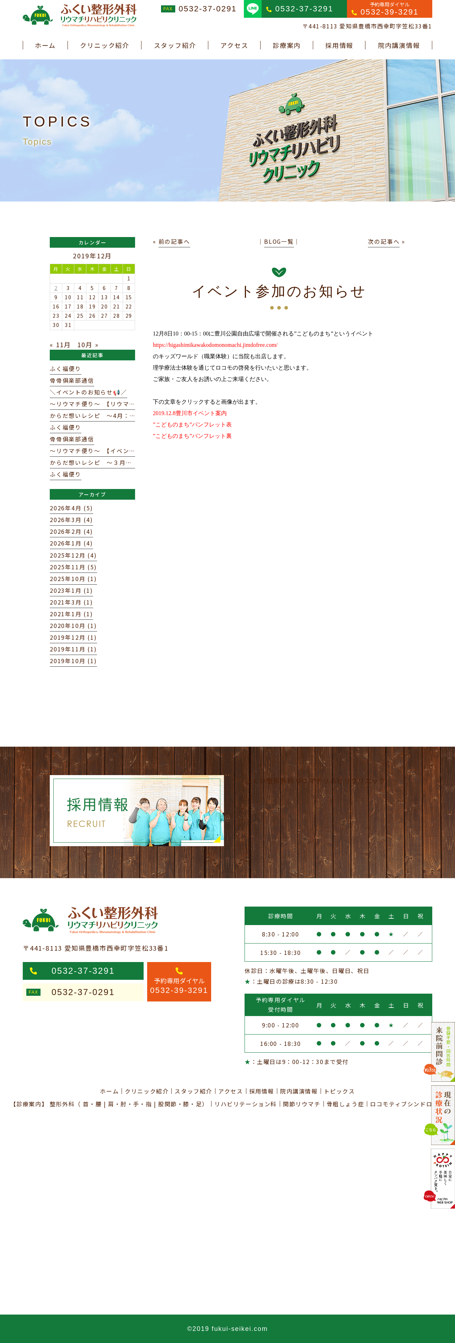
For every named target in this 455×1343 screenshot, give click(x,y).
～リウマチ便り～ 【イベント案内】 (102, 451)
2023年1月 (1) (71, 590)
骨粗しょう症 (345, 1104)
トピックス (339, 1091)
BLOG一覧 (279, 241)
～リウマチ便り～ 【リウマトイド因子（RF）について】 (131, 404)
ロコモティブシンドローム (407, 1104)
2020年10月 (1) (73, 626)
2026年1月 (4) (71, 543)
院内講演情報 (399, 45)
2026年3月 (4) (71, 520)
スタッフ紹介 (175, 45)
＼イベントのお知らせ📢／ (88, 392)
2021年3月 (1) (71, 602)
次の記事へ (384, 241)
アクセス (234, 45)
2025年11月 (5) (73, 567)
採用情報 (339, 45)
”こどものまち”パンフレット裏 (192, 436)
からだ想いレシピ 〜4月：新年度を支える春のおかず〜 (131, 416)
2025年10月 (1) (73, 579)
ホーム (45, 45)
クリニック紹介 (104, 45)
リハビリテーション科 (245, 1104)
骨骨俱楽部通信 (72, 380)
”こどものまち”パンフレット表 (192, 424)
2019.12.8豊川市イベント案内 (190, 413)
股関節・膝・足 (180, 1104)
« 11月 (60, 344)
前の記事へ (174, 241)
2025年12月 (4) (73, 555)
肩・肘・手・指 (130, 1104)
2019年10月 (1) (73, 661)
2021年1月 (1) (71, 614)
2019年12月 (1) (73, 637)
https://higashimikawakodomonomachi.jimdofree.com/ (215, 345)
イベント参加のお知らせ (279, 291)
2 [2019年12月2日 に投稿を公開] (56, 287)
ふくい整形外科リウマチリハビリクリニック (315, 780)
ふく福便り (65, 369)
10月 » (87, 344)
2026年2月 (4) (71, 531)
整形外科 (62, 1104)
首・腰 (92, 1104)
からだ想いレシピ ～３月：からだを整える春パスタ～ (129, 462)
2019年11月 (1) (73, 649)
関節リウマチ (302, 1104)
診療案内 (287, 45)
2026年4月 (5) (71, 508)
